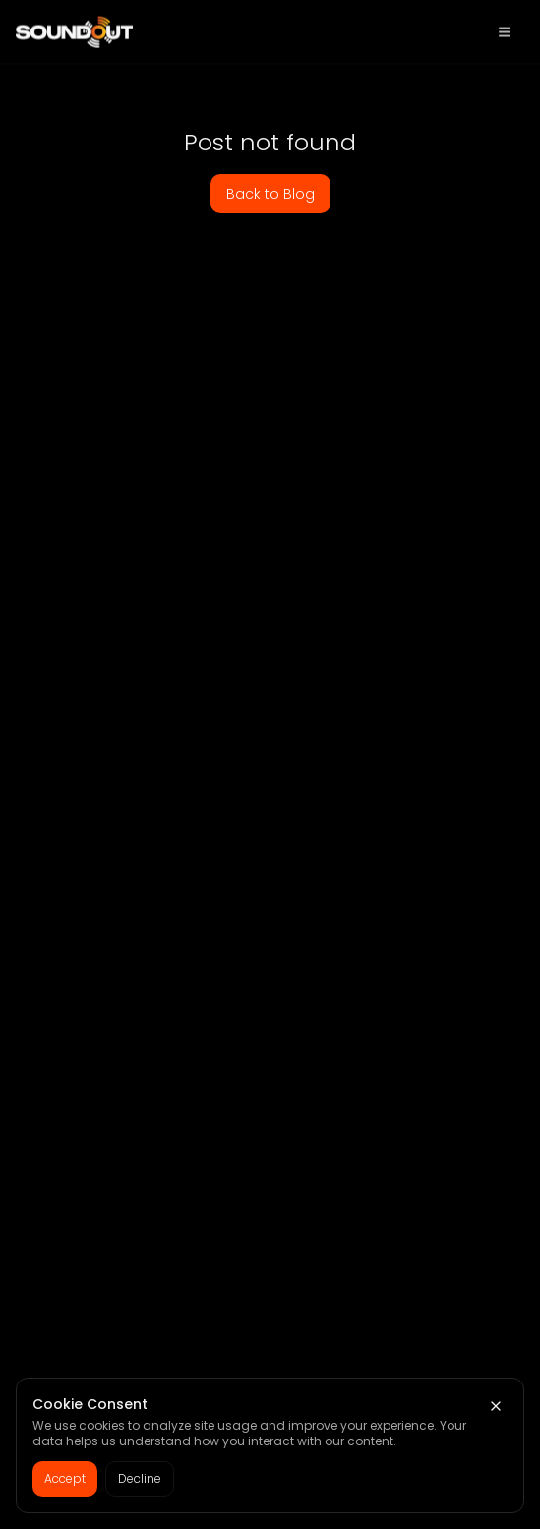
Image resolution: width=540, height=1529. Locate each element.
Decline (139, 1478)
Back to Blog (270, 194)
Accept (65, 1478)
